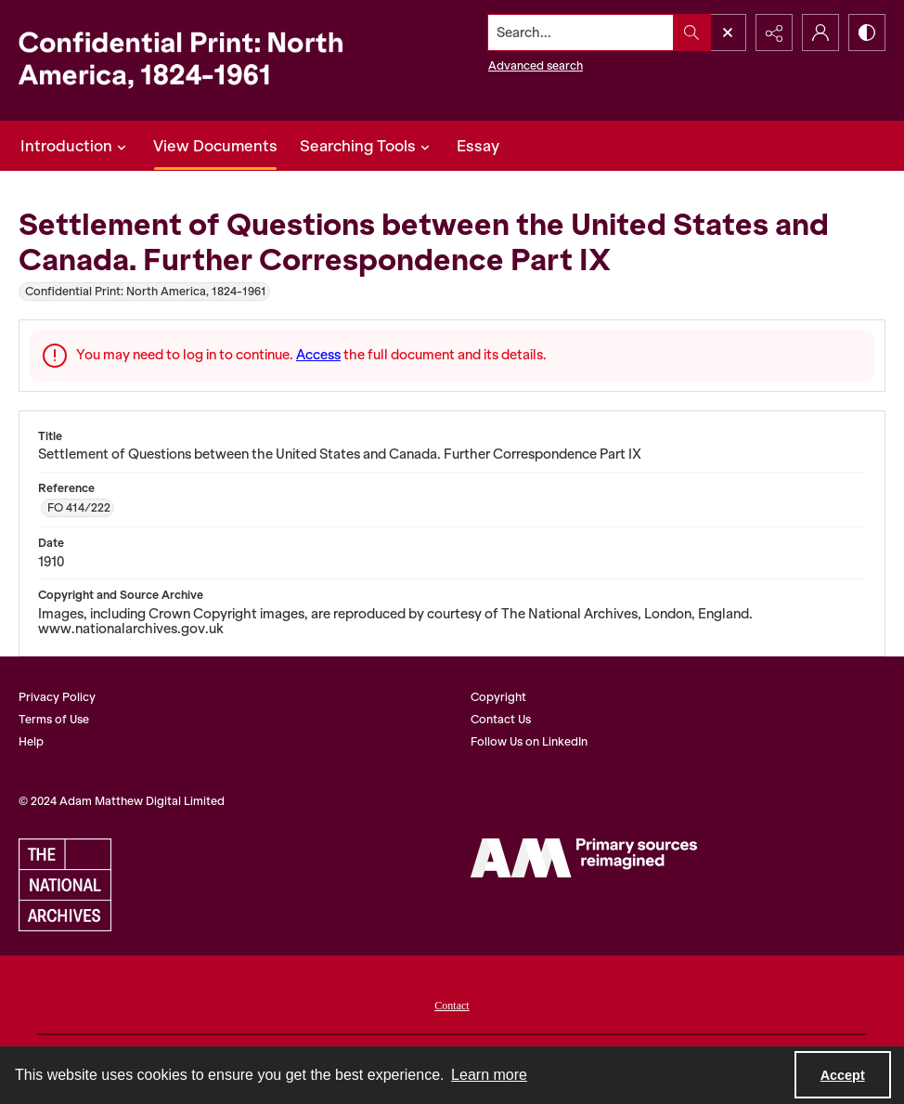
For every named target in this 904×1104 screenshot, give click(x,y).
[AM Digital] (584, 857)
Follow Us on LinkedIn (529, 741)
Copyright (498, 697)
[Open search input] (727, 32)
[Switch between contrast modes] (867, 32)
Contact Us (501, 719)
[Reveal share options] (774, 32)
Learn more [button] (489, 1075)
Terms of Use (54, 719)
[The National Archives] (65, 884)
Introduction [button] (75, 146)
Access (318, 354)
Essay (478, 145)
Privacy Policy (57, 697)
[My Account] (820, 32)
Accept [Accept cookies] (842, 1075)
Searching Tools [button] (367, 146)
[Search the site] (581, 32)
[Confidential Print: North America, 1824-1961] (197, 60)
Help (31, 741)
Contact (451, 1005)
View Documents (215, 145)
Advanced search (535, 65)
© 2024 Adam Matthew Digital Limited (122, 801)
